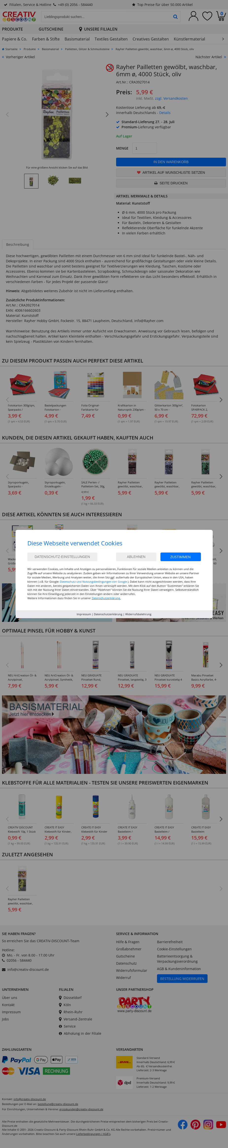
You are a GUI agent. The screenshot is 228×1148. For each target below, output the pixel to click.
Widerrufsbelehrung (138, 614)
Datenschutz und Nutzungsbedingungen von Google (93, 581)
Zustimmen (180, 557)
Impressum (84, 614)
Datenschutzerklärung (108, 614)
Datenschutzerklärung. (106, 598)
